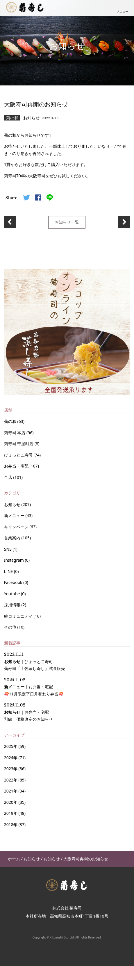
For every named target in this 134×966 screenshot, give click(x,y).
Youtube (12, 593)
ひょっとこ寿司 (19, 455)
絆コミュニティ (19, 616)
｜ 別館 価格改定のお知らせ (28, 712)
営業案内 (13, 537)
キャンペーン (17, 526)
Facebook (13, 582)
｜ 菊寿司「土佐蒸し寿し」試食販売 (34, 661)
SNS (8, 549)
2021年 (10, 791)
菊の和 (10, 421)
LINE (9, 571)
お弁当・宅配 (17, 466)
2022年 (10, 780)
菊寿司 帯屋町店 (19, 443)
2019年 (10, 813)
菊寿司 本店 (15, 432)
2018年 (10, 824)
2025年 (10, 746)
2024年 (10, 757)
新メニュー (15, 515)
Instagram (14, 560)
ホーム (14, 858)
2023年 (10, 768)
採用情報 (13, 604)
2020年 (10, 802)
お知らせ (13, 504)
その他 (10, 627)
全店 (8, 477)
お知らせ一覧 (67, 222)
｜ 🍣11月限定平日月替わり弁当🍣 (33, 687)
